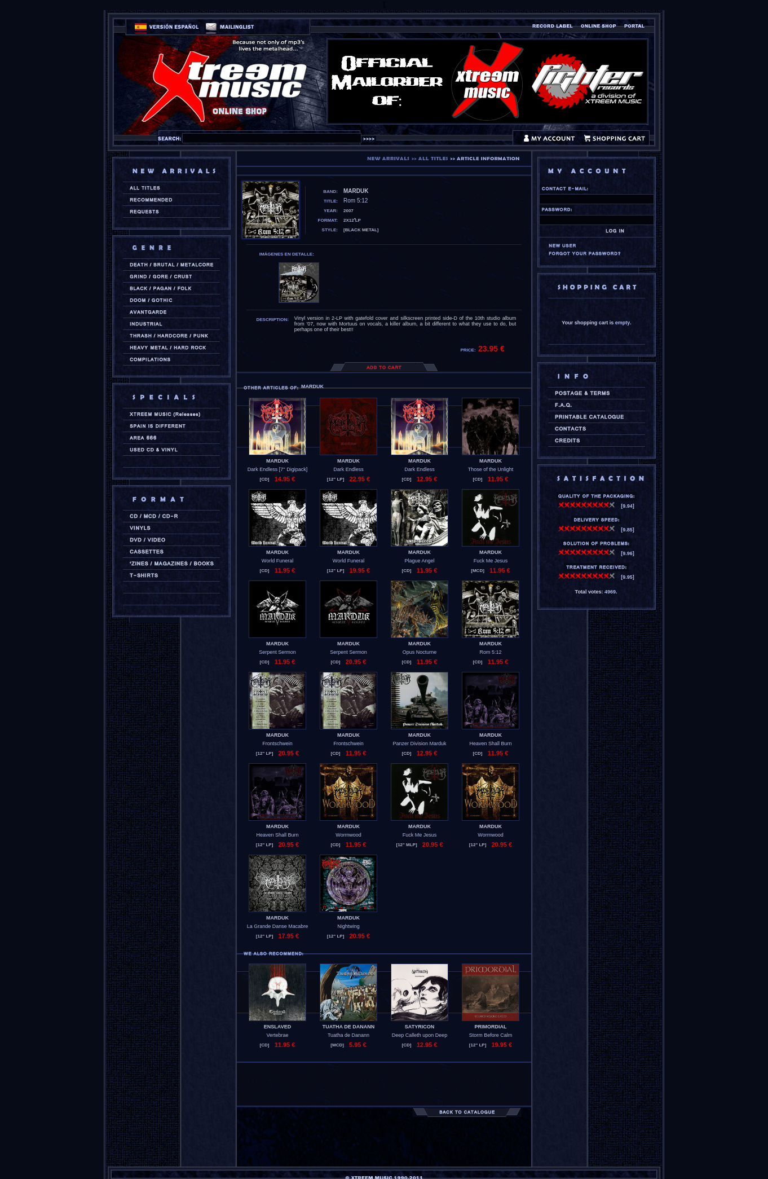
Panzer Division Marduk (419, 743)
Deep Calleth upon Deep (420, 1035)
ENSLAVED (277, 1027)
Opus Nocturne (420, 652)
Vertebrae (277, 1035)
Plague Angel (419, 561)
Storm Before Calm (491, 1035)
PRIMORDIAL (491, 1027)
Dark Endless (348, 469)
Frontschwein (277, 743)
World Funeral (277, 561)
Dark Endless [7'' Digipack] (277, 469)
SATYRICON (419, 1027)
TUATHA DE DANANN (349, 1027)
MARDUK (277, 461)
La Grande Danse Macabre (277, 926)
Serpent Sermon (277, 652)
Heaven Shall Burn (490, 743)
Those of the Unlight (491, 469)
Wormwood (348, 835)
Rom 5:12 (490, 652)
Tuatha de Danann (348, 1035)
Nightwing (348, 926)
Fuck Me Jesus (491, 561)
